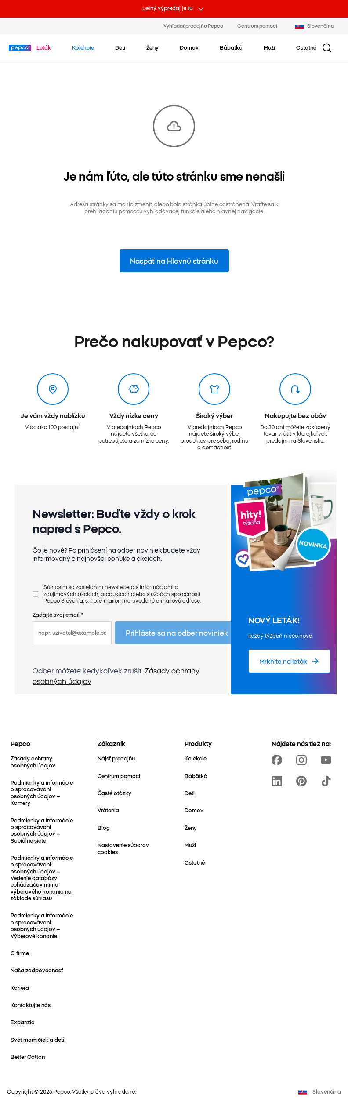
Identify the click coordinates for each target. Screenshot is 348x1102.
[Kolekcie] (196, 758)
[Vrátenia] (108, 810)
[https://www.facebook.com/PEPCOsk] (279, 760)
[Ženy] (191, 827)
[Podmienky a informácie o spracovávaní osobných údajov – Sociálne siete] (43, 830)
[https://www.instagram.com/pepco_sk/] (303, 760)
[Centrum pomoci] (119, 775)
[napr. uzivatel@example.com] (72, 632)
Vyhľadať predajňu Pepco (193, 25)
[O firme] (20, 952)
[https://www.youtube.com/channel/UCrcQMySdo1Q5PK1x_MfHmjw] (328, 760)
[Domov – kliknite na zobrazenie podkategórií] (189, 47)
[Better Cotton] (28, 1056)
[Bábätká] (196, 775)
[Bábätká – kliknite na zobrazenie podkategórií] (231, 47)
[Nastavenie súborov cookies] (130, 848)
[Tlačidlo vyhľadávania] (327, 48)
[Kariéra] (20, 987)
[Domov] (194, 810)
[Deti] (190, 792)
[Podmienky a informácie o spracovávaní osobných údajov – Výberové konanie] (43, 925)
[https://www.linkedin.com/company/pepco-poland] (279, 781)
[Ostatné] (195, 862)
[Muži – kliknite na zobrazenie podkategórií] (269, 47)
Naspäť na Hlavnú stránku (174, 260)
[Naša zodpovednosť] (37, 970)
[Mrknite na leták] (289, 661)
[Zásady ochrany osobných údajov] (43, 761)
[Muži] (190, 844)
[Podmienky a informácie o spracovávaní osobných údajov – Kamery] (43, 792)
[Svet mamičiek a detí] (37, 1039)
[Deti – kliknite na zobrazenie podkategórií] (120, 47)
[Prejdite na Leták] (43, 47)
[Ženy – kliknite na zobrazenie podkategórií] (152, 47)
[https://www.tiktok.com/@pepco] (328, 781)
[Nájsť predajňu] (116, 758)
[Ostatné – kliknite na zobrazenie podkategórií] (306, 47)
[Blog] (104, 827)
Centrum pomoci (257, 25)
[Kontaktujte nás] (31, 1004)
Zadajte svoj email (58, 614)
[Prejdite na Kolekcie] (83, 47)
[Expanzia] (23, 1021)
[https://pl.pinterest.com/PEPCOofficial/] (303, 781)
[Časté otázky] (114, 792)
